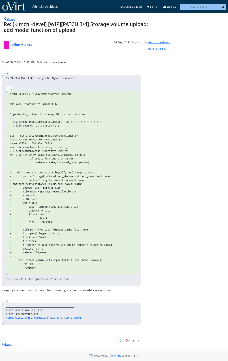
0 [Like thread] (121, 340)
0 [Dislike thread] (128, 340)
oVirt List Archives (30, 6)
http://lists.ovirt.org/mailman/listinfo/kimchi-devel (43, 317)
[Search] (223, 7)
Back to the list (155, 48)
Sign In (152, 6)
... (5, 72)
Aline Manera (22, 44)
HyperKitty (115, 356)
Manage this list (131, 6)
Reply (7, 344)
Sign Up (169, 6)
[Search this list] (200, 7)
